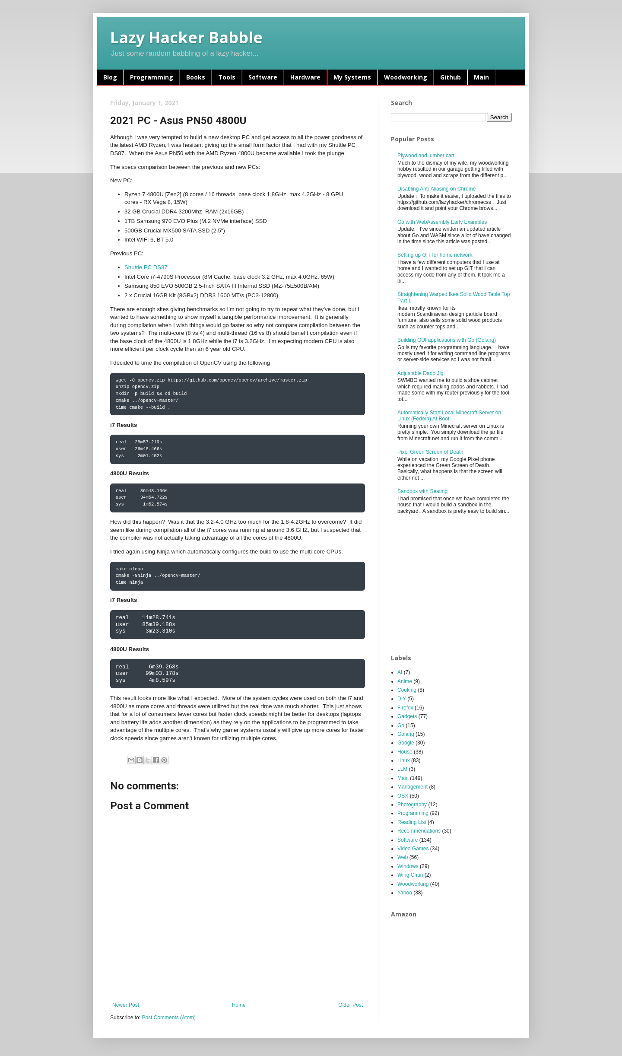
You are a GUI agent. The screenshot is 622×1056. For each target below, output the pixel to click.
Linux (403, 760)
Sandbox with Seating (422, 491)
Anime (404, 681)
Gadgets (407, 716)
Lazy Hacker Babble (186, 37)
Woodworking (405, 77)
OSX (402, 796)
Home (239, 1005)
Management (412, 787)
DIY (401, 699)
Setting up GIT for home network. (435, 255)
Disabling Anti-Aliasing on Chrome (436, 189)
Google (405, 743)
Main (481, 77)
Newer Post (125, 1005)
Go (400, 725)
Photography (412, 805)
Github (450, 77)
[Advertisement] (455, 585)
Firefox (405, 708)
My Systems (352, 77)
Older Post (350, 1005)
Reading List (411, 822)
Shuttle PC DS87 (146, 267)
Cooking (406, 690)
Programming (151, 77)
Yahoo (404, 893)
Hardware (305, 77)
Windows (408, 866)
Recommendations (419, 831)
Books (195, 77)
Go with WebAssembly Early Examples (442, 222)
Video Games (413, 849)
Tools (226, 77)
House (405, 752)
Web (402, 857)
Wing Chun (410, 875)
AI (399, 672)
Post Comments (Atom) (169, 1018)
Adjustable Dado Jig (420, 373)
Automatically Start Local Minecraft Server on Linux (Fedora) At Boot (449, 416)
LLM (402, 769)
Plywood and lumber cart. (426, 156)
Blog (110, 77)
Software (262, 77)
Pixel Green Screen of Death (430, 452)
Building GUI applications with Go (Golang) (446, 340)
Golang (405, 734)
